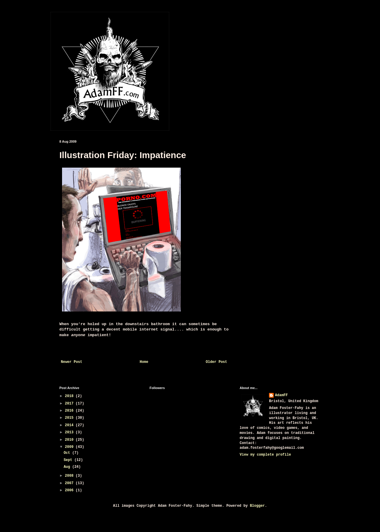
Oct (68, 453)
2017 (70, 404)
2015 (70, 418)
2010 (70, 440)
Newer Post (71, 362)
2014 (70, 425)
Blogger (257, 506)
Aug (68, 467)
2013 (70, 432)
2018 (70, 396)
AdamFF (281, 395)
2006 (70, 490)
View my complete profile (265, 455)
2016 (70, 411)
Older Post (216, 362)
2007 (70, 483)
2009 (70, 447)
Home (144, 362)
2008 (70, 476)
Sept (69, 460)
